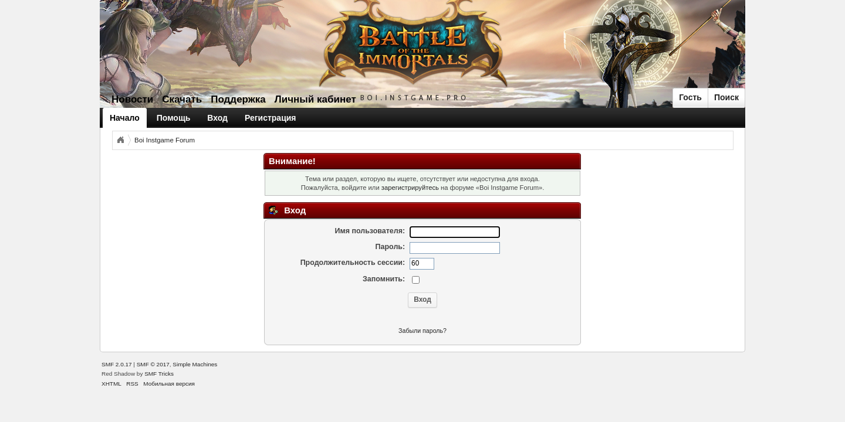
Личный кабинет (315, 99)
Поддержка (238, 99)
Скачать (182, 99)
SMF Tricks (159, 373)
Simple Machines (195, 364)
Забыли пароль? (422, 330)
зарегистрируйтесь (410, 187)
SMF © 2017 (153, 364)
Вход (217, 117)
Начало (125, 117)
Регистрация (270, 117)
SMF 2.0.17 (117, 364)
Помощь (174, 117)
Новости (132, 99)
